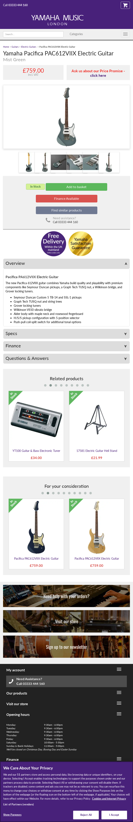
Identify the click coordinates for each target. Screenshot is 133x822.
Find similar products (66, 210)
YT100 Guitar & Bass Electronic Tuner (36, 450)
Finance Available (66, 198)
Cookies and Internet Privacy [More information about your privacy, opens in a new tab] (109, 798)
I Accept (114, 814)
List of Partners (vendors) (18, 804)
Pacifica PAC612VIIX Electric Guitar (36, 558)
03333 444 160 (18, 5)
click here (98, 75)
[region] (66, 791)
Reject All (86, 814)
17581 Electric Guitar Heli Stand (96, 450)
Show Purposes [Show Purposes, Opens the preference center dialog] (12, 814)
